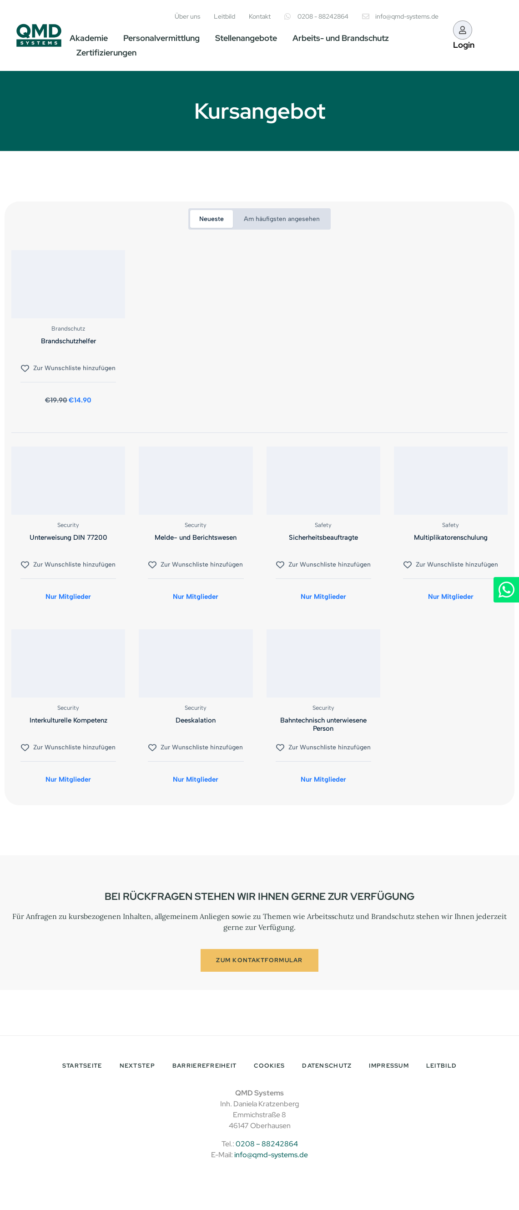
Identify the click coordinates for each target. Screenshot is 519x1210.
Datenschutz (327, 1067)
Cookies (269, 1067)
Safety (323, 525)
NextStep (137, 1067)
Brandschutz (68, 328)
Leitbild (441, 1067)
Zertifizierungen (106, 52)
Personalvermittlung (161, 38)
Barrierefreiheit (204, 1067)
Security (68, 525)
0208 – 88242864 (267, 1145)
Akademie (89, 38)
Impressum (389, 1067)
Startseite (82, 1067)
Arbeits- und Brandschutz (340, 38)
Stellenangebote (246, 38)
